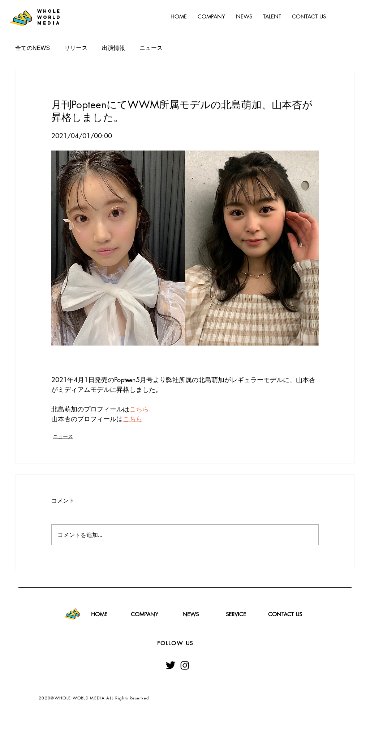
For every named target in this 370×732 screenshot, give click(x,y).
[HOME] (99, 614)
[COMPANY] (144, 614)
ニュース (151, 48)
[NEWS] (190, 614)
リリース (75, 48)
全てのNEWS (32, 48)
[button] (272, 17)
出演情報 (113, 48)
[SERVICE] (236, 614)
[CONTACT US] (285, 614)
